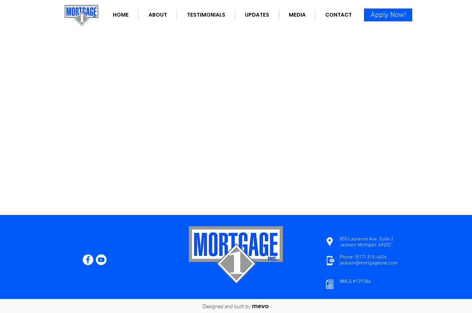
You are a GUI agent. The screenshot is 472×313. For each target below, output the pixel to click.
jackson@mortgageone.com (369, 263)
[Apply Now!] (388, 14)
